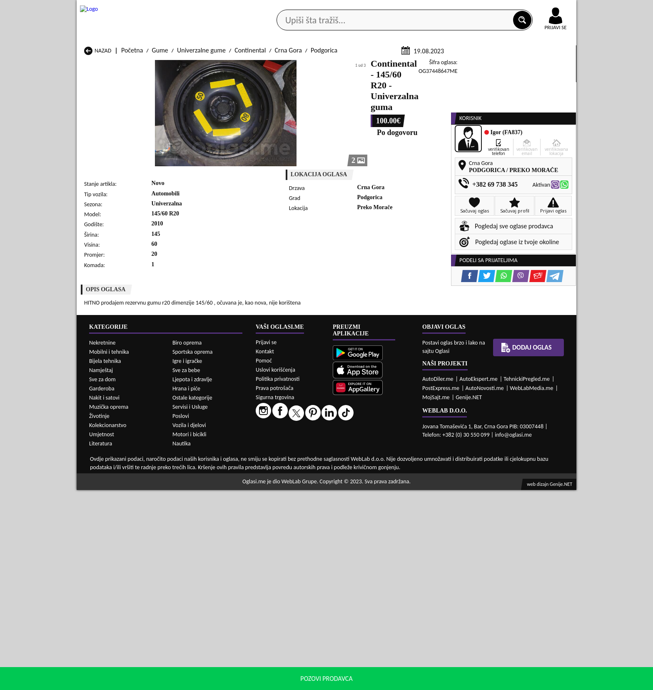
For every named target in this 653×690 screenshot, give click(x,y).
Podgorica (324, 149)
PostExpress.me (440, 588)
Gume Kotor (280, 480)
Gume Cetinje (192, 472)
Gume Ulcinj (100, 504)
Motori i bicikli (189, 634)
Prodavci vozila (268, 66)
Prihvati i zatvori (491, 681)
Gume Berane (282, 464)
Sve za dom (102, 579)
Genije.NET (469, 597)
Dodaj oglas (550, 66)
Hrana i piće (186, 588)
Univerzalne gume (201, 149)
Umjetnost (101, 634)
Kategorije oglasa (130, 66)
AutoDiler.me (438, 578)
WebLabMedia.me (531, 588)
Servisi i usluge (422, 66)
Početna (132, 149)
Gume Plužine (103, 496)
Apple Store (333, 8)
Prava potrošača (274, 588)
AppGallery (385, 8)
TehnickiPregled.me (526, 578)
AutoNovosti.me (485, 588)
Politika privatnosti (277, 578)
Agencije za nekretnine (345, 66)
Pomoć (264, 560)
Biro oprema (187, 542)
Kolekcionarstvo (107, 625)
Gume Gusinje (373, 472)
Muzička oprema (108, 606)
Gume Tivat (369, 496)
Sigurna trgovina (275, 597)
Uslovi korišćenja (275, 569)
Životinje (99, 616)
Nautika (181, 643)
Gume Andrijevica (108, 464)
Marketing (434, 8)
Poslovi (180, 616)
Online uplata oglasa (538, 8)
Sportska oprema (192, 551)
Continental (250, 149)
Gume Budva (101, 472)
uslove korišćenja (386, 681)
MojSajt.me (436, 597)
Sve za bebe (186, 570)
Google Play (281, 8)
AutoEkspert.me (478, 578)
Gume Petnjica (193, 488)
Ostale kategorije (192, 597)
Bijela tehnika (105, 561)
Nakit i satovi (104, 597)
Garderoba (102, 588)
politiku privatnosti (433, 681)
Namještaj (101, 570)
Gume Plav (278, 488)
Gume (160, 149)
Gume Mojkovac (376, 480)
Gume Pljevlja (372, 488)
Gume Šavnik (191, 504)
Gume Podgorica (196, 496)
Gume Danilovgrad (289, 472)
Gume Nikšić (101, 488)
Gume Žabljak (282, 504)
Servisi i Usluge (190, 606)
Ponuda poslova (488, 66)
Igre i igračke (187, 561)
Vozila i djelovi (189, 625)
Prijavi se (266, 542)
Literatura (100, 643)
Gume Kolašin (192, 480)
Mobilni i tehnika (109, 551)
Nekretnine (102, 542)
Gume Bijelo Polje (378, 464)
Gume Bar (187, 464)
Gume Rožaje (281, 496)
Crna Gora (288, 149)
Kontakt (480, 8)
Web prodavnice (201, 66)
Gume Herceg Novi (109, 480)
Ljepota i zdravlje (192, 579)
